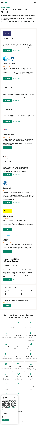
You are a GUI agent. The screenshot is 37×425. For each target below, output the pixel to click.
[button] (35, 2)
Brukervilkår (22, 416)
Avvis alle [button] (13, 419)
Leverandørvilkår (30, 416)
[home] (4, 2)
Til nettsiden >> (16, 50)
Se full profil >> (7, 50)
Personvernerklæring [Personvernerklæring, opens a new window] (11, 407)
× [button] (16, 396)
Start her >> (7, 305)
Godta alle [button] (6, 419)
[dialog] (9, 409)
